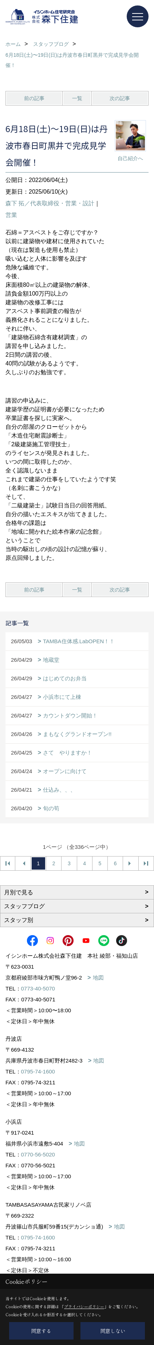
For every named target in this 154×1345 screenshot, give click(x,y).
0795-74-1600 (38, 1071)
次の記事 (120, 98)
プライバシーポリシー (84, 1306)
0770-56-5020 (38, 1154)
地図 (98, 977)
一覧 (77, 98)
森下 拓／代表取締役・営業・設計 (49, 203)
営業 (11, 215)
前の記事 (34, 98)
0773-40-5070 (38, 988)
